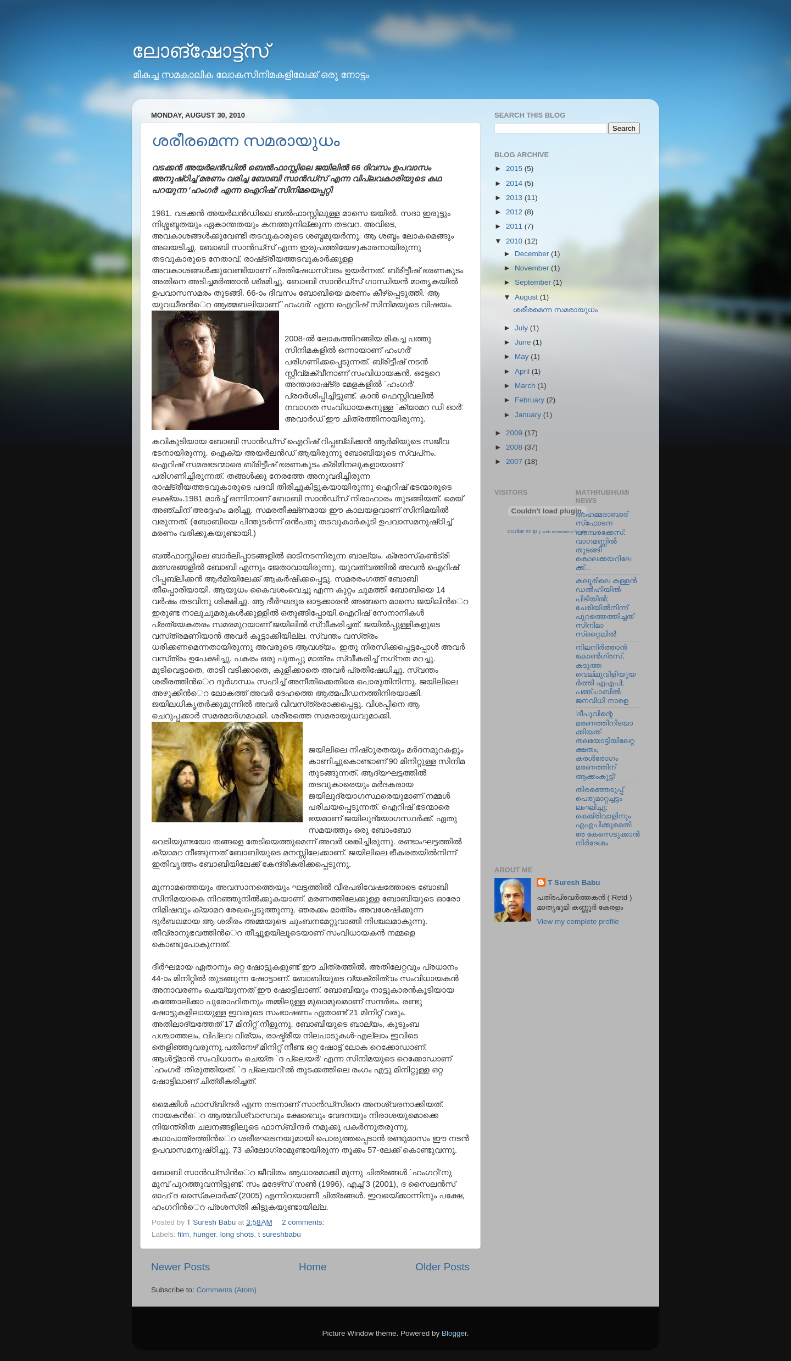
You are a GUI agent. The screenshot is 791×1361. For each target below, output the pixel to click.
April (523, 371)
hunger (204, 1234)
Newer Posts (180, 1267)
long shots (237, 1234)
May (523, 356)
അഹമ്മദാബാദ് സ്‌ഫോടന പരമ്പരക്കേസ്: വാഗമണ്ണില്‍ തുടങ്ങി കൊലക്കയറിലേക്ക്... (603, 541)
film (183, 1234)
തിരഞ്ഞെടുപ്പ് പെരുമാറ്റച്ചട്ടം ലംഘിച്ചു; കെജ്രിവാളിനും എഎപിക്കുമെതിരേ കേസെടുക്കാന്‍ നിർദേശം (608, 816)
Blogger (454, 1333)
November (533, 268)
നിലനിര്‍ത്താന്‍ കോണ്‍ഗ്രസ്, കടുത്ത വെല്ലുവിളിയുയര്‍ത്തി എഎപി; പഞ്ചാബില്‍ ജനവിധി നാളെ (606, 674)
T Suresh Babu (574, 882)
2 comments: (304, 1222)
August (527, 297)
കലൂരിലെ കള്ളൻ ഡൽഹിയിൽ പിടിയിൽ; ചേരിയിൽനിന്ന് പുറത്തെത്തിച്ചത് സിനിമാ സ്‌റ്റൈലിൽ (606, 607)
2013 (515, 197)
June (524, 342)
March (526, 385)
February (531, 400)
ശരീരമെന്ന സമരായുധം (246, 140)
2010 (515, 241)
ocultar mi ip (522, 531)
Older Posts (442, 1267)
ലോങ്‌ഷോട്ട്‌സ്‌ (200, 51)
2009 (515, 433)
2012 (515, 212)
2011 (515, 226)
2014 (515, 183)
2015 (515, 168)
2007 (515, 461)
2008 (515, 447)
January (529, 415)
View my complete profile (578, 921)
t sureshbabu (279, 1234)
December (533, 254)
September (534, 282)
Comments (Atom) (227, 1290)
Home (312, 1267)
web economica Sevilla (565, 531)
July (522, 328)
